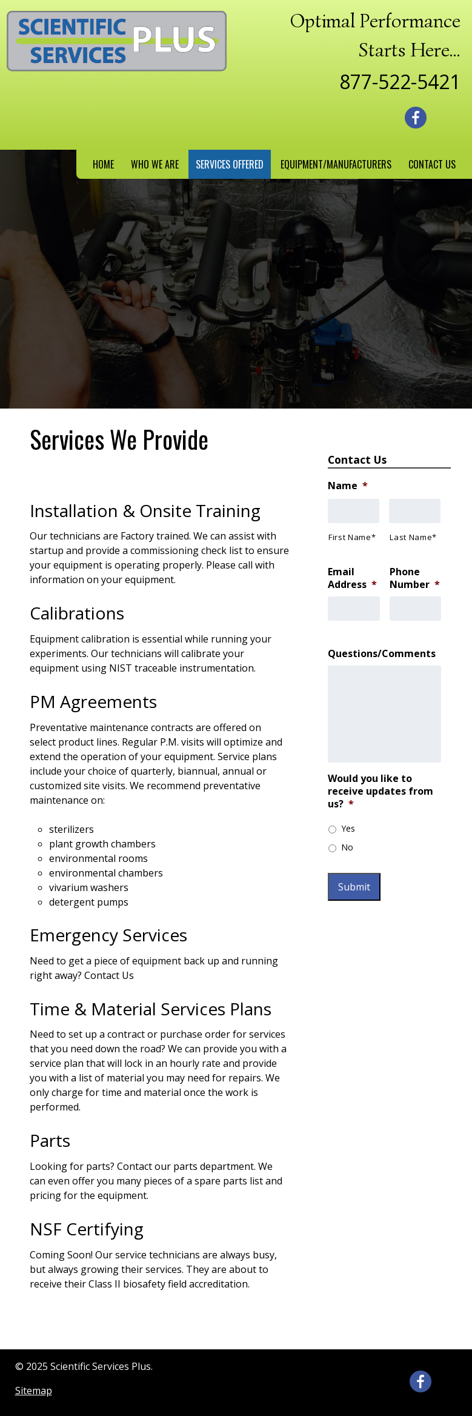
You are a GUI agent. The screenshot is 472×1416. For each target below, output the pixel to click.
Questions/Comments (382, 653)
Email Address (352, 578)
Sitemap (33, 1390)
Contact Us (432, 164)
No (347, 847)
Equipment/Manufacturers (336, 164)
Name (348, 485)
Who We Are (155, 164)
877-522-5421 (399, 81)
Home (103, 164)
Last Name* (413, 537)
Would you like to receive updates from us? (380, 791)
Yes (348, 828)
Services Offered (230, 164)
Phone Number (415, 578)
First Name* (352, 537)
